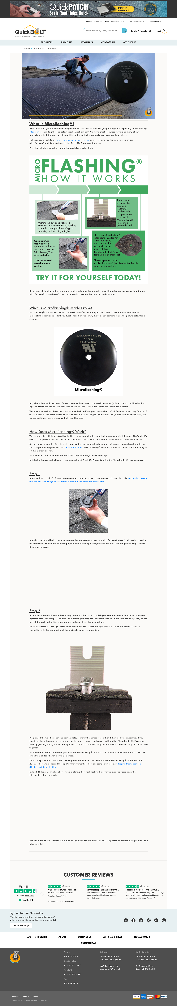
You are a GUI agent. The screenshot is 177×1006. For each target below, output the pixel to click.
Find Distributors (137, 22)
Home (27, 48)
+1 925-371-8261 (72, 965)
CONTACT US (85, 937)
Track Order (155, 22)
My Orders (129, 42)
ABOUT (62, 937)
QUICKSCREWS (88, 943)
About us (66, 42)
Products (46, 42)
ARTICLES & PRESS (112, 937)
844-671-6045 (71, 956)
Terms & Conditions (30, 996)
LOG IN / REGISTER (37, 937)
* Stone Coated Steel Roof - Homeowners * (104, 22)
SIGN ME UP (20, 926)
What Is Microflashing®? (46, 48)
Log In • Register (139, 31)
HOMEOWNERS (142, 937)
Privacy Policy (14, 996)
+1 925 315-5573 (72, 974)
